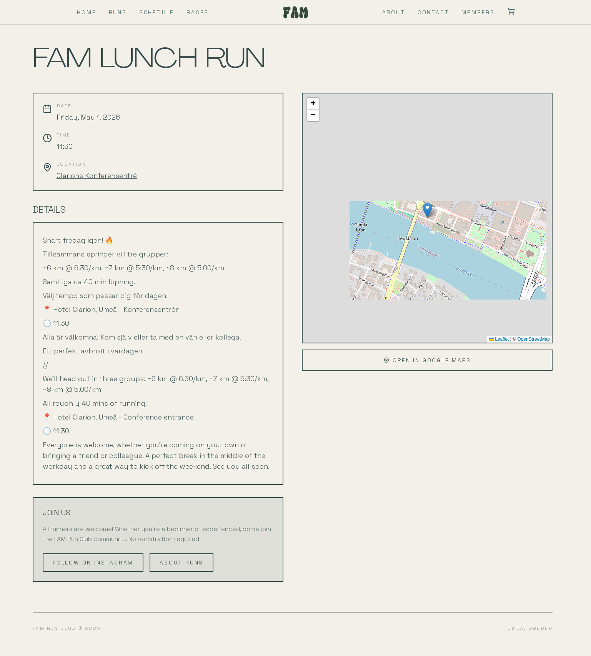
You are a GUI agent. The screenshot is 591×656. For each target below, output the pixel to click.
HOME (86, 12)
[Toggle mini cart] (511, 11)
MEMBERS (478, 12)
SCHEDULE (156, 12)
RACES (197, 12)
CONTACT (433, 12)
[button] (427, 210)
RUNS (118, 12)
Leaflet (499, 339)
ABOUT (393, 12)
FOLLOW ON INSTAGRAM (93, 562)
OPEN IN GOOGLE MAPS (427, 360)
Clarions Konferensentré (97, 175)
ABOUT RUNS (181, 562)
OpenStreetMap (533, 339)
